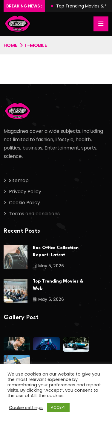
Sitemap (19, 180)
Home (10, 45)
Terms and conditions (34, 213)
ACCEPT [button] (58, 407)
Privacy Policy (25, 191)
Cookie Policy (24, 202)
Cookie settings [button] (26, 407)
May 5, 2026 (48, 266)
